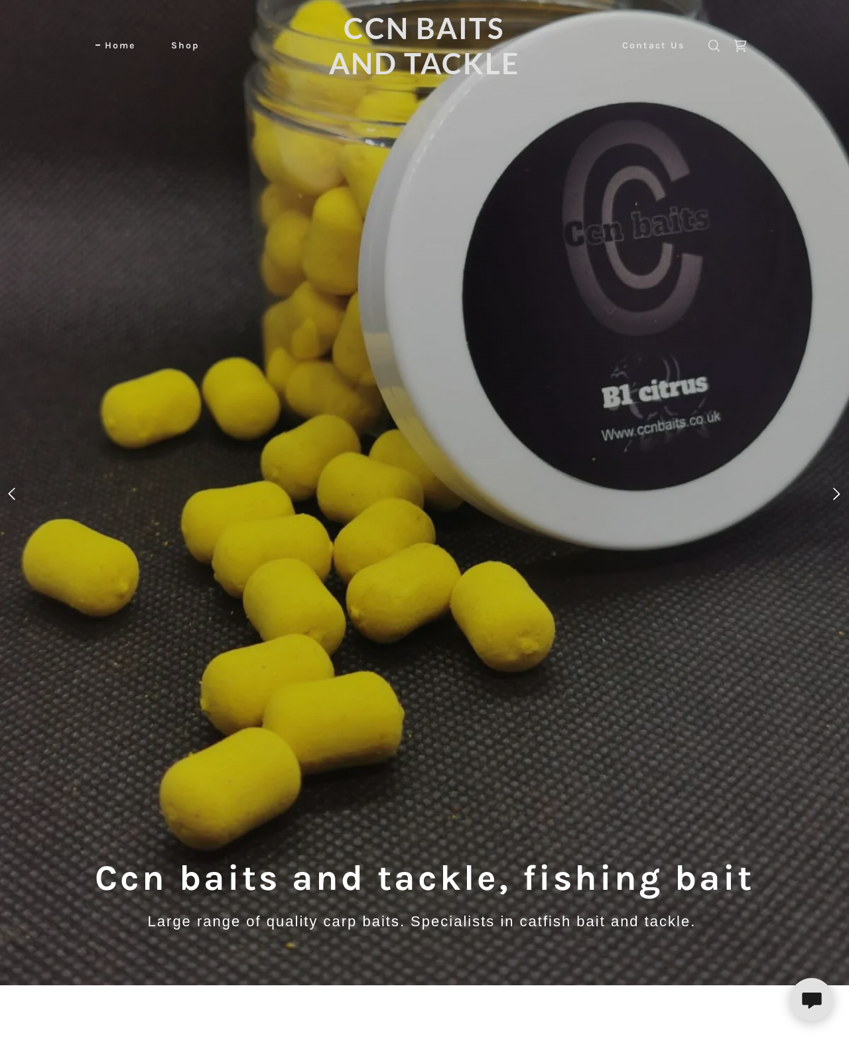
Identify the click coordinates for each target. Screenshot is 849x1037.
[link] (425, 70)
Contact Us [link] (653, 45)
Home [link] (120, 45)
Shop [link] (185, 45)
